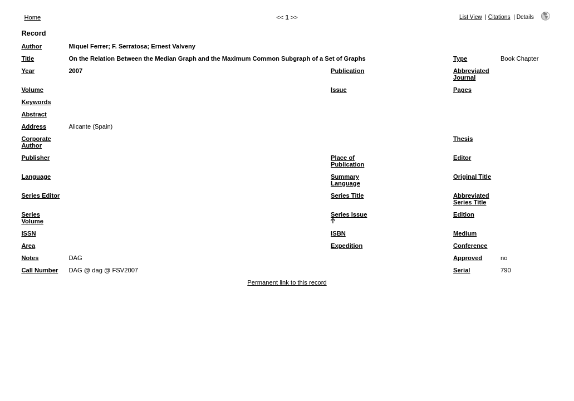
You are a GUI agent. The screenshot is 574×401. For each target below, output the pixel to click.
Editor (462, 157)
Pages (462, 89)
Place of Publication (347, 161)
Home (32, 17)
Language (36, 176)
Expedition (346, 245)
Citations (499, 17)
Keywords (36, 102)
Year (28, 70)
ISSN (28, 233)
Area (28, 245)
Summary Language (345, 180)
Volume (32, 89)
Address (33, 126)
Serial (461, 270)
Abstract (33, 114)
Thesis (463, 138)
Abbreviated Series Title (471, 199)
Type (460, 58)
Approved (467, 258)
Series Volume (32, 217)
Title (27, 58)
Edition (463, 214)
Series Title (347, 195)
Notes (29, 258)
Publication (347, 70)
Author (31, 46)
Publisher (35, 157)
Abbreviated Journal (471, 74)
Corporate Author (36, 142)
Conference (470, 245)
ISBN (338, 233)
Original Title (472, 176)
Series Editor (40, 195)
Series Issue (349, 214)
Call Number (39, 270)
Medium (465, 233)
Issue (339, 89)
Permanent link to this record (286, 282)
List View (470, 17)
